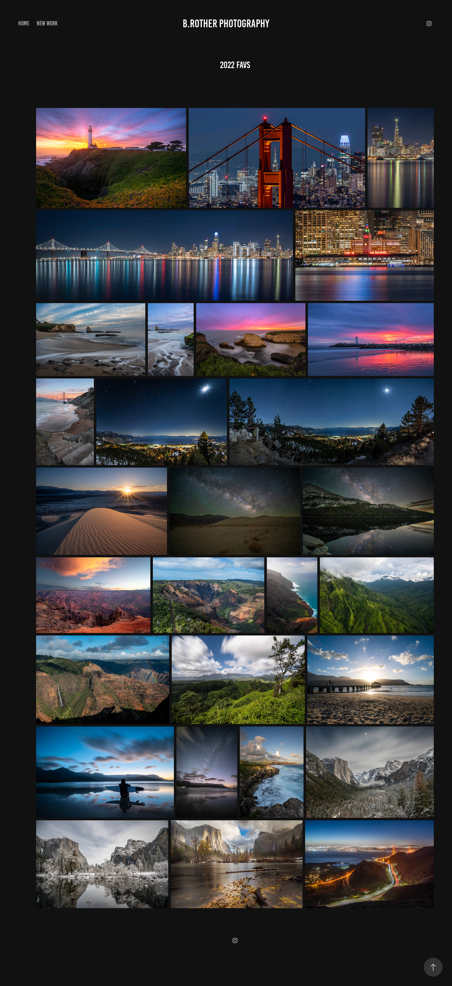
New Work (47, 23)
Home (23, 23)
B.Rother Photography (226, 23)
